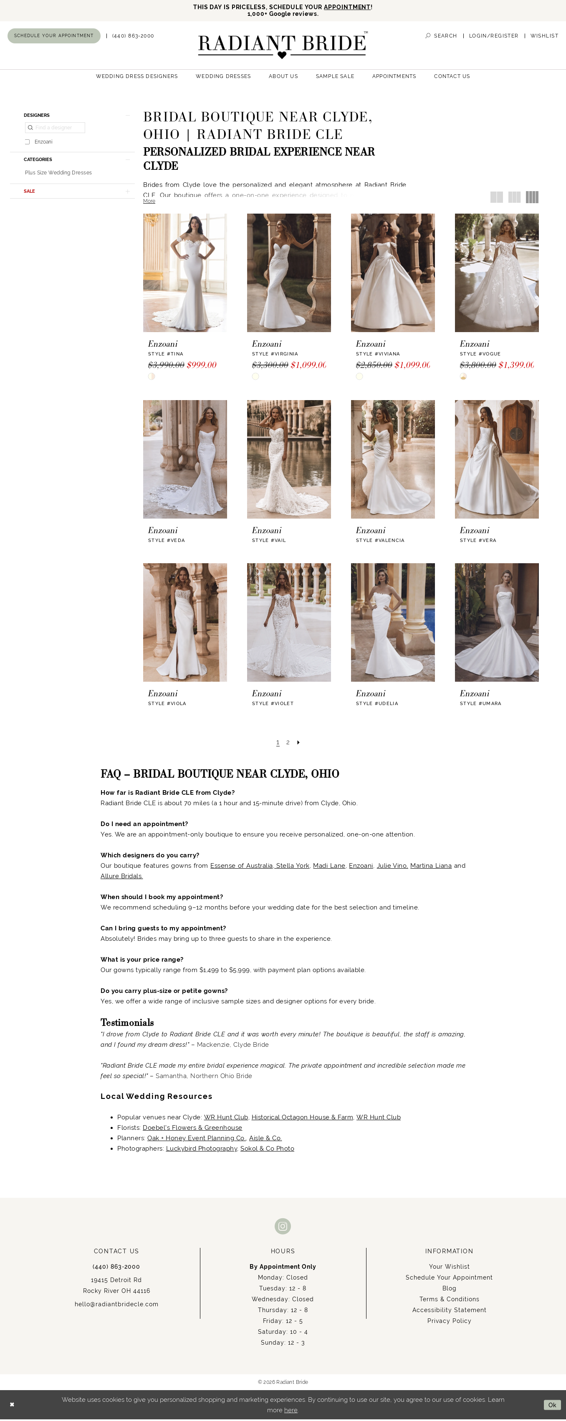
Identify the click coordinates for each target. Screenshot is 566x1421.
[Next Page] (300, 744)
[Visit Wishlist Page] (544, 37)
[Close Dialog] (12, 1406)
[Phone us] (133, 37)
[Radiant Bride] (283, 46)
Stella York (291, 867)
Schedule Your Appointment (449, 1279)
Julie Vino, (392, 867)
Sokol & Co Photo (267, 1150)
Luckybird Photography (202, 1150)
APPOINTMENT (352, 7)
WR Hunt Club (226, 1118)
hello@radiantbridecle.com (117, 1306)
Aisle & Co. (265, 1139)
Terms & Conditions (449, 1301)
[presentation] (185, 274)
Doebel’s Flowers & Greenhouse (193, 1129)
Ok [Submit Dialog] (552, 1406)
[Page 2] (288, 744)
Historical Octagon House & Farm (303, 1118)
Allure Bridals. (122, 877)
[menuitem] (54, 37)
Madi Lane (329, 867)
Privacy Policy (449, 1322)
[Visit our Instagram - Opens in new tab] (283, 1227)
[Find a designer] (55, 131)
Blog (449, 1290)
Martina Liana (431, 867)
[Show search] (441, 37)
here (291, 1411)
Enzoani (361, 867)
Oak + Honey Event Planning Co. (196, 1139)
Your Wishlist (449, 1268)
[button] (494, 37)
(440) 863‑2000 (116, 1268)
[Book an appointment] (54, 37)
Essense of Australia (241, 867)
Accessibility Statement (449, 1311)
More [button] (149, 202)
